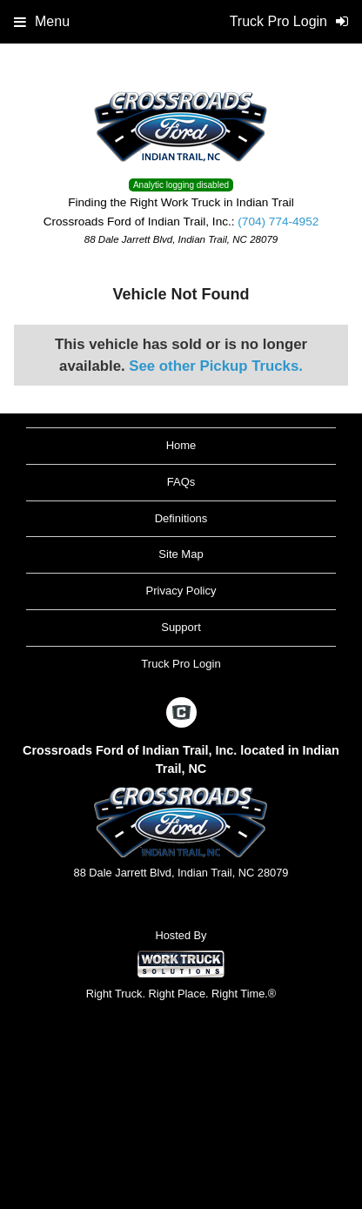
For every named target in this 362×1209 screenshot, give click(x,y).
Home (181, 445)
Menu (42, 21)
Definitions (181, 518)
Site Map (180, 554)
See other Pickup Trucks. (216, 366)
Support (181, 627)
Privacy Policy (181, 590)
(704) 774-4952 (278, 221)
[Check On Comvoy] (181, 714)
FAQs (181, 481)
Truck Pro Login (180, 663)
